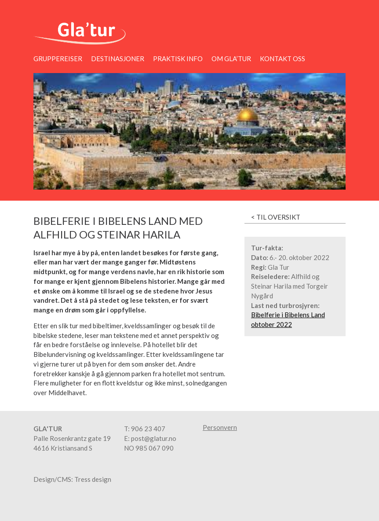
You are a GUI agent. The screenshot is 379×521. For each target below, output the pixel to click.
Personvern (220, 427)
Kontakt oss (282, 58)
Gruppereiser (57, 58)
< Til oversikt (275, 217)
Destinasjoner (117, 58)
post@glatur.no (153, 438)
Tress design (92, 479)
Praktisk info (178, 58)
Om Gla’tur (231, 58)
